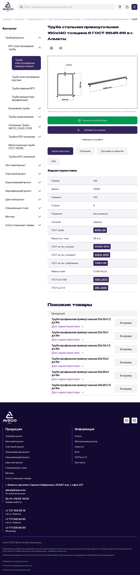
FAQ (54, 161)
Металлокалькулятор (86, 441)
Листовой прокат (15, 165)
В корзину (126, 322)
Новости (79, 446)
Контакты (80, 462)
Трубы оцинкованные (21, 116)
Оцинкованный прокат (18, 182)
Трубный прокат (36, 19)
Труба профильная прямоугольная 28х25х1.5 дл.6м (81, 387)
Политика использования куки (16, 570)
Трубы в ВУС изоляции (22, 156)
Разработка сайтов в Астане (15, 561)
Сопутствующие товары (19, 225)
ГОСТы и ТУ (81, 457)
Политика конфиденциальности (17, 565)
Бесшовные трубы (19, 108)
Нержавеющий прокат (18, 190)
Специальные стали (16, 208)
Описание (85, 151)
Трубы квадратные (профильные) (23, 98)
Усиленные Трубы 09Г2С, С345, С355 (20, 127)
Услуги (78, 436)
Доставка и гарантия (112, 151)
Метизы (10, 216)
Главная (7, 19)
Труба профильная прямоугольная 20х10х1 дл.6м (80, 334)
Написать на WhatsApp (92, 120)
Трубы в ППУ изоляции (22, 136)
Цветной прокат (14, 199)
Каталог (19, 19)
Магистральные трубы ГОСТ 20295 (22, 147)
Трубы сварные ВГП (23, 88)
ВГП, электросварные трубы (64, 19)
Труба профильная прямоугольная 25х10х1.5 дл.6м (81, 347)
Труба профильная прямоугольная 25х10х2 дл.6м (80, 360)
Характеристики (60, 151)
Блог (77, 452)
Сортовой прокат (15, 173)
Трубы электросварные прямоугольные (106, 19)
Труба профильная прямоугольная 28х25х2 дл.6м (80, 373)
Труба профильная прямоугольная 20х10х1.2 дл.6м (81, 321)
